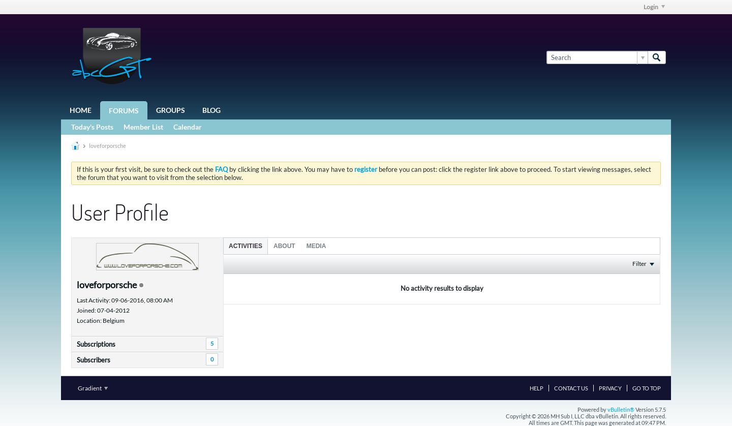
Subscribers (93, 360)
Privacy (610, 388)
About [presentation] (284, 246)
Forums (124, 110)
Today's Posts (92, 127)
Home (81, 110)
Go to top (646, 388)
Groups (170, 110)
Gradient (93, 388)
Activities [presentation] (245, 246)
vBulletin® (620, 409)
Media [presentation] (316, 246)
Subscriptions (96, 344)
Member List (143, 127)
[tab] (245, 245)
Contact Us (571, 388)
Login (654, 7)
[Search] (597, 57)
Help (536, 388)
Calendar (187, 127)
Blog (211, 110)
